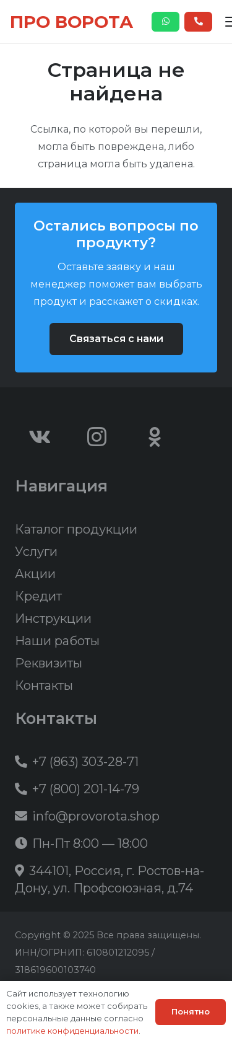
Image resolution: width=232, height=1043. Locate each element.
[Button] (165, 22)
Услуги (36, 551)
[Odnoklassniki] (154, 437)
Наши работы (57, 640)
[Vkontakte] (39, 437)
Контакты (44, 685)
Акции (35, 573)
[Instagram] (97, 437)
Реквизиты (48, 663)
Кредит (38, 596)
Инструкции (53, 618)
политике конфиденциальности (72, 1031)
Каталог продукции (76, 529)
